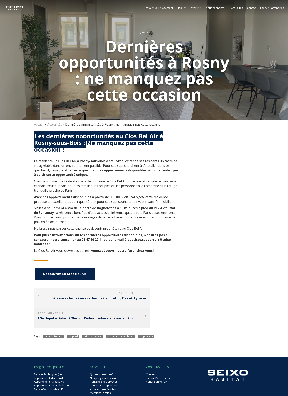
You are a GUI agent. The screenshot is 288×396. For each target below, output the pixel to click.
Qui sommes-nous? (101, 354)
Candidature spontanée (104, 365)
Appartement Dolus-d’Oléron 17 (53, 365)
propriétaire (146, 316)
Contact (251, 8)
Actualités (237, 8)
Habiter (181, 8)
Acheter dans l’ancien (103, 369)
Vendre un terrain (157, 361)
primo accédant (93, 316)
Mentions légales (100, 372)
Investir (196, 8)
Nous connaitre (216, 8)
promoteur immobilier (120, 316)
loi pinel (73, 316)
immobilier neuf (54, 316)
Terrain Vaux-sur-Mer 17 (48, 369)
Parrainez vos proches (104, 361)
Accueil (39, 124)
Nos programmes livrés (104, 358)
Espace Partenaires (272, 8)
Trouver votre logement (158, 8)
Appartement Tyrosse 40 (49, 361)
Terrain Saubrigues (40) (48, 354)
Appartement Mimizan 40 (49, 358)
